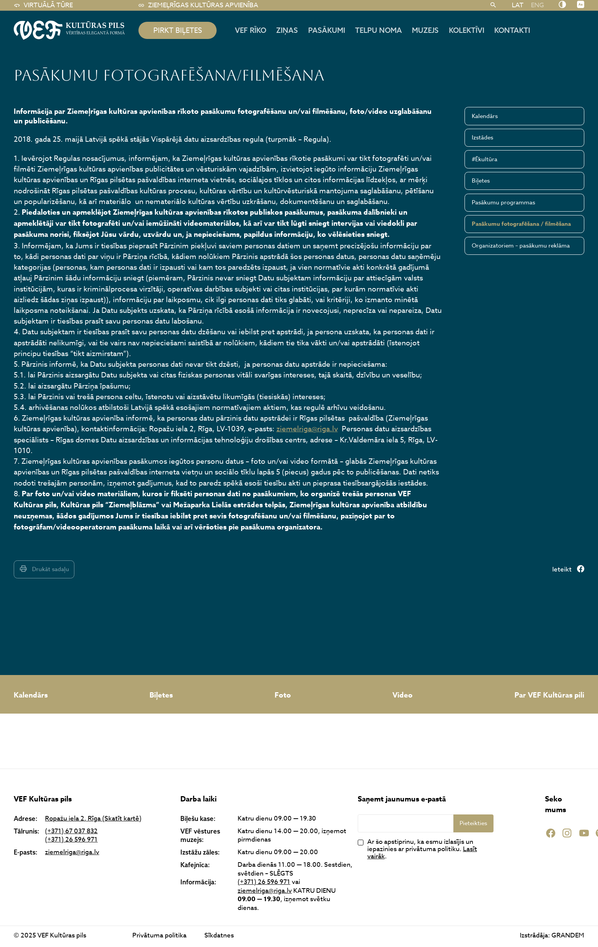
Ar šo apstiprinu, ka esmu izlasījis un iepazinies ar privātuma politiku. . (422, 849)
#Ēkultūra (484, 159)
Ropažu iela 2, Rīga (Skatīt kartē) (93, 818)
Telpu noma (378, 30)
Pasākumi (326, 30)
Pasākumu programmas (503, 202)
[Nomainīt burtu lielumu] (580, 5)
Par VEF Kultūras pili (549, 695)
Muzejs (425, 30)
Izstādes (482, 137)
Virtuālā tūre (43, 5)
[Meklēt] (493, 5)
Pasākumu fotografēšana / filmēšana (521, 224)
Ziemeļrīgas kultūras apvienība (198, 5)
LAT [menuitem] (518, 5)
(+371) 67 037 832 (71, 831)
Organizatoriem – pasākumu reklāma (521, 245)
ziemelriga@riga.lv (307, 429)
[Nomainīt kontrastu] (562, 5)
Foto (283, 695)
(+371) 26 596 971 (71, 839)
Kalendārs (485, 116)
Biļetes (481, 180)
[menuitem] (517, 5)
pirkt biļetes (177, 30)
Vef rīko (250, 30)
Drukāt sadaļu (44, 569)
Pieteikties (473, 823)
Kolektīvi (466, 30)
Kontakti (512, 30)
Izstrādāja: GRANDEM (552, 935)
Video (402, 695)
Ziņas (287, 30)
